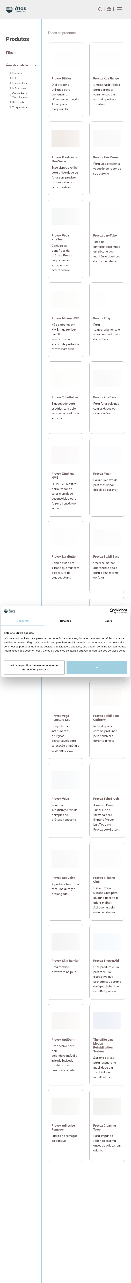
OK (97, 667)
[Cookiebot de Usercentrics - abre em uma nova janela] (112, 611)
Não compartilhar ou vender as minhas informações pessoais (34, 667)
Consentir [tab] (23, 620)
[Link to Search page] (100, 9)
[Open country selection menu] (109, 9)
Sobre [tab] (108, 620)
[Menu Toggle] (119, 9)
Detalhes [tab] (65, 620)
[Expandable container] (23, 64)
